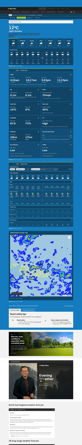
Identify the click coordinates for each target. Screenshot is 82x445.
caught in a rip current (65, 322)
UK (37, 17)
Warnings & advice (26, 12)
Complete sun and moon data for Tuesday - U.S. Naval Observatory (55, 139)
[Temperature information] (72, 207)
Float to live (56, 323)
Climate (43, 12)
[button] (41, 264)
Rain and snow (35, 169)
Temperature (20, 169)
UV (49, 169)
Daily (12, 17)
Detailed (21, 17)
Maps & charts (35, 12)
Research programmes (51, 8)
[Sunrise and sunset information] (70, 131)
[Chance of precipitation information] (70, 104)
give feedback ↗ (33, 15)
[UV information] (70, 118)
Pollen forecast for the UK (47, 155)
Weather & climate (42, 8)
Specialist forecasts (51, 12)
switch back (40, 15)
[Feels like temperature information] (38, 104)
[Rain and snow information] (72, 220)
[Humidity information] (38, 118)
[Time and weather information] (72, 173)
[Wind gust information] (70, 89)
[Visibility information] (38, 131)
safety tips (27, 323)
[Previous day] (11, 70)
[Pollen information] (70, 144)
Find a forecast (16, 12)
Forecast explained (68, 305)
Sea (28, 169)
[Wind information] (72, 182)
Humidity (44, 169)
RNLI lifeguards (37, 322)
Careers (67, 8)
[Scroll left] (69, 50)
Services (58, 8)
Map (30, 17)
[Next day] (13, 70)
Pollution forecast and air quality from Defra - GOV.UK (21, 155)
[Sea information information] (38, 89)
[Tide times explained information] (70, 74)
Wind (12, 169)
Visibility (55, 169)
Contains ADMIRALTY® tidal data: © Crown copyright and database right (23, 305)
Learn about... (61, 12)
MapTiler (64, 295)
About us (62, 8)
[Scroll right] (72, 50)
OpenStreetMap (69, 295)
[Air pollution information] (38, 144)
